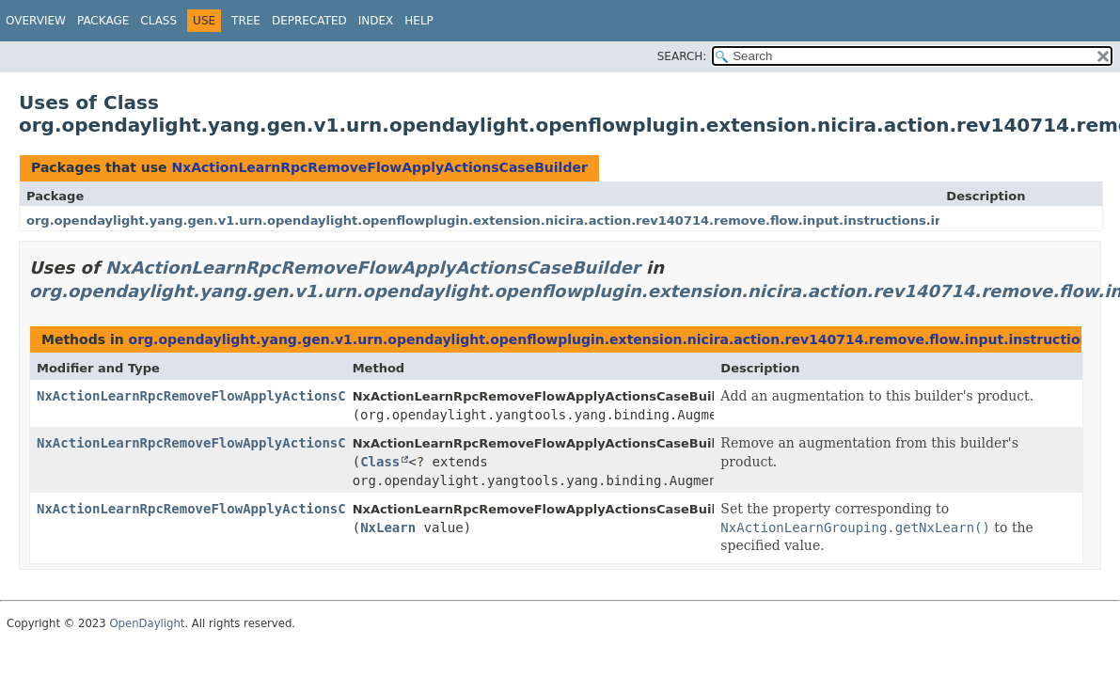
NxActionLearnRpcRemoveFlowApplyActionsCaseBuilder (379, 167)
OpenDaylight (146, 623)
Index (376, 20)
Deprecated (309, 20)
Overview (36, 20)
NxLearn (388, 527)
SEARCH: (682, 56)
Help (419, 20)
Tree (245, 20)
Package (103, 20)
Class (158, 20)
